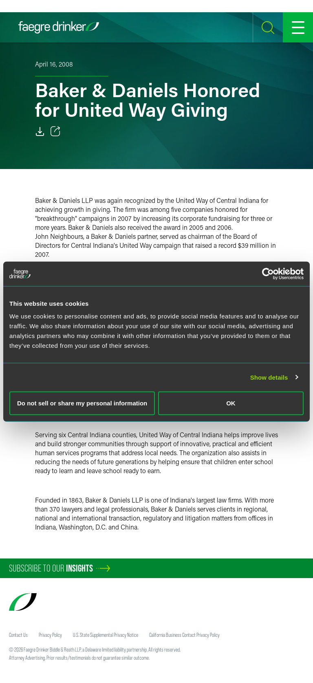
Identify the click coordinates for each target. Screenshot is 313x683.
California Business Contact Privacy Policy (184, 635)
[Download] (40, 131)
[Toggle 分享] (55, 131)
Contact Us (18, 635)
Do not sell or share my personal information (82, 403)
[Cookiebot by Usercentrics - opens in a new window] (268, 273)
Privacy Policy (50, 635)
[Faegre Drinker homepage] (58, 27)
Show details (269, 377)
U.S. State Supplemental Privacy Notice (105, 635)
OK (231, 403)
